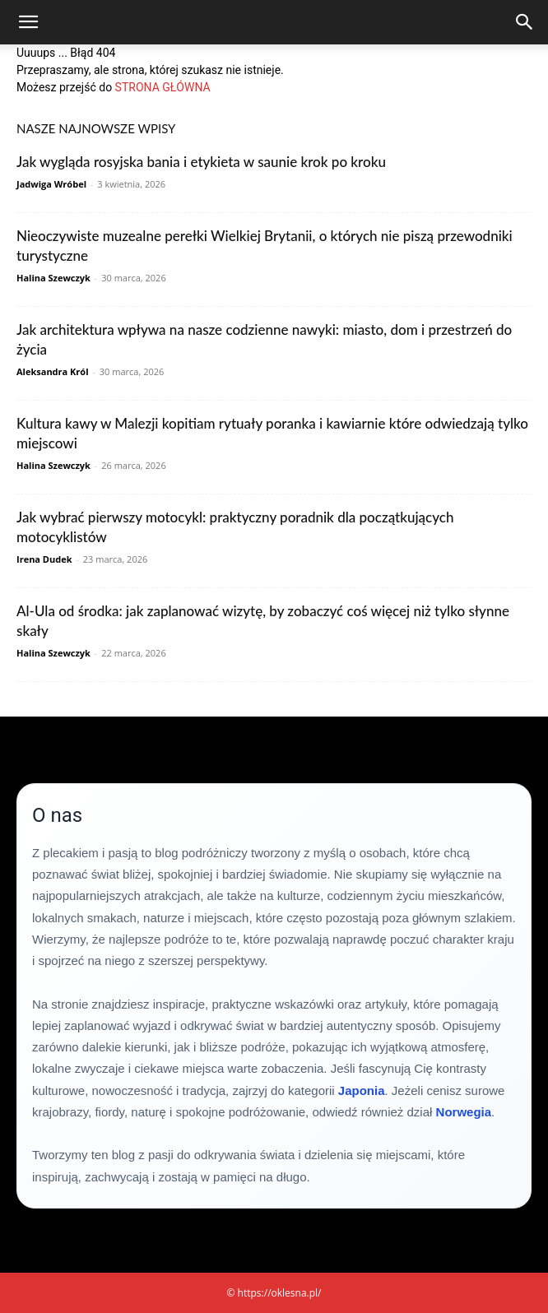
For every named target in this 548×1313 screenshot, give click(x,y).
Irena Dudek (44, 559)
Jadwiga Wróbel (51, 184)
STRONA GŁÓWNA (163, 87)
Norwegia (464, 1112)
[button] (28, 22)
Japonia (361, 1090)
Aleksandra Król (52, 371)
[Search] (525, 22)
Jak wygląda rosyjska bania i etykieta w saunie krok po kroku (201, 161)
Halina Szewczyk (53, 277)
